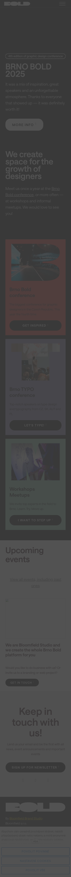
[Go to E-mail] (48, 780)
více (35, 841)
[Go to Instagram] (35, 780)
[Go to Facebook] (23, 780)
